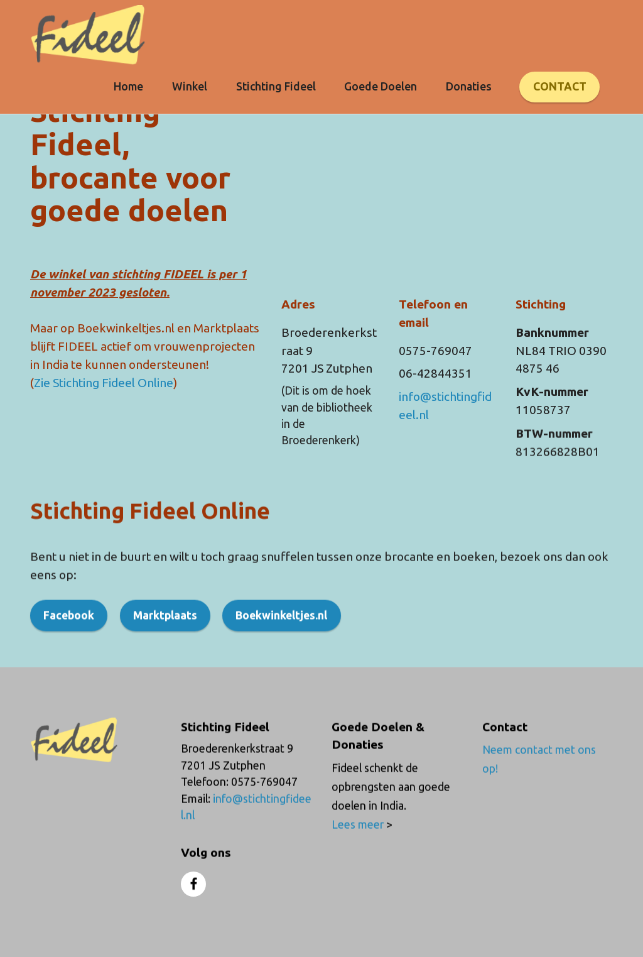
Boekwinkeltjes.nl (281, 634)
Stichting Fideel (276, 86)
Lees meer (359, 842)
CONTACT (559, 86)
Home (128, 86)
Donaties (469, 86)
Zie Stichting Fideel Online (103, 383)
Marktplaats (165, 634)
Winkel (189, 86)
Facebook (68, 634)
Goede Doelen (380, 86)
